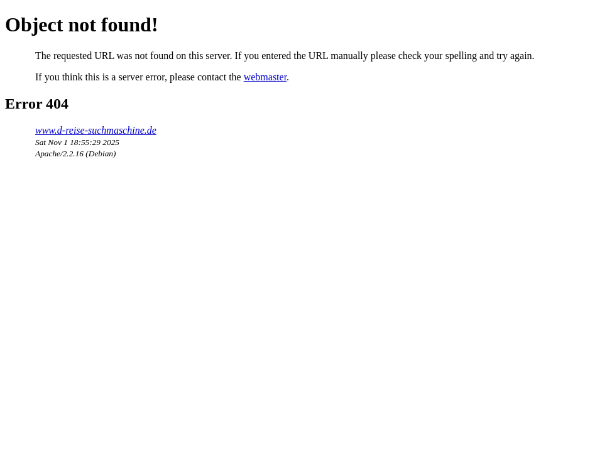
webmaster (265, 77)
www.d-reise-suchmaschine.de (95, 130)
